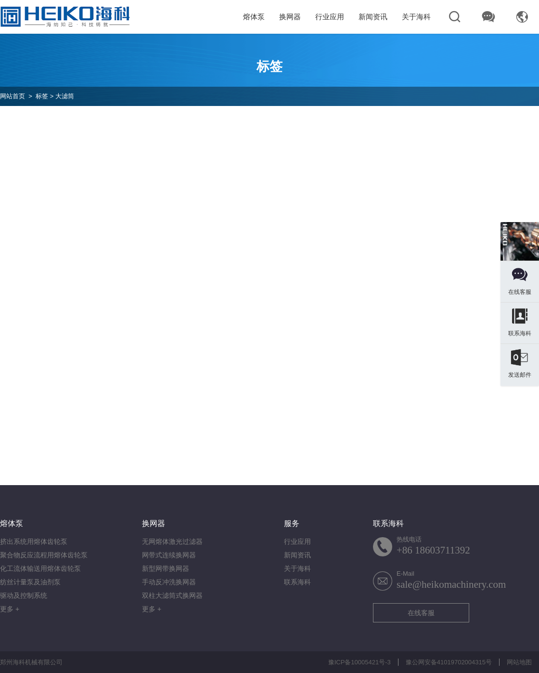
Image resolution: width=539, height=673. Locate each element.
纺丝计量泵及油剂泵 (30, 582)
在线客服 (421, 613)
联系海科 (297, 582)
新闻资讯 (373, 17)
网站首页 (12, 96)
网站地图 (519, 662)
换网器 (290, 17)
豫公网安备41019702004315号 (449, 662)
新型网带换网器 (165, 568)
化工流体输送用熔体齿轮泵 (40, 568)
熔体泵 (254, 17)
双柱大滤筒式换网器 (172, 595)
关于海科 (416, 17)
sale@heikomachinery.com (451, 584)
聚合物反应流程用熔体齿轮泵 (44, 555)
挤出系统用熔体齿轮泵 (33, 541)
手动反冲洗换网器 (169, 582)
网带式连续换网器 (169, 555)
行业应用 (329, 17)
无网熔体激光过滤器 (172, 541)
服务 (291, 523)
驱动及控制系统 (23, 595)
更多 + (9, 609)
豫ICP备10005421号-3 (359, 662)
